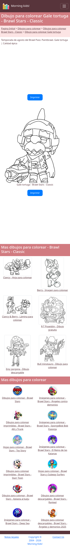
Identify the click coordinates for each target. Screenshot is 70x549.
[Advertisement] (35, 70)
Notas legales (11, 537)
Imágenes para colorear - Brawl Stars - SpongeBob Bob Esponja (52, 422)
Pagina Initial (8, 28)
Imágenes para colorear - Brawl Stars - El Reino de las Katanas (52, 446)
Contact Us (58, 537)
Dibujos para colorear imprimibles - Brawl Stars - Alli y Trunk (17, 422)
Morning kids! (15, 6)
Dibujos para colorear (29, 28)
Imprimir (35, 97)
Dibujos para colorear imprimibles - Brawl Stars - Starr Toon (17, 471)
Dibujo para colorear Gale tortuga (43, 32)
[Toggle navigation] (64, 6)
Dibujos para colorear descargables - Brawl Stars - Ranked (52, 495)
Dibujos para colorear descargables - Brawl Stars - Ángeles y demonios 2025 (52, 519)
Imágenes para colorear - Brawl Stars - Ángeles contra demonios (52, 397)
